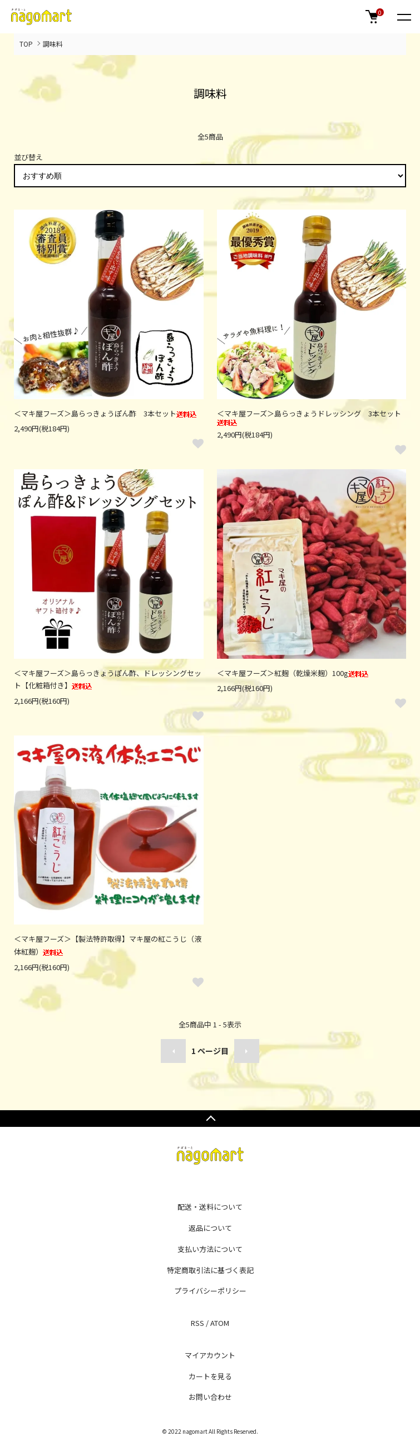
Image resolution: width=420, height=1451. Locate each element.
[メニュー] (403, 16)
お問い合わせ (210, 1397)
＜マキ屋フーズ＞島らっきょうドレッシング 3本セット (309, 417)
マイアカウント (210, 1355)
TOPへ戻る (210, 1118)
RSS (197, 1323)
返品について (210, 1228)
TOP (26, 43)
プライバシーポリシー (210, 1290)
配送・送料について (210, 1206)
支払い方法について (210, 1249)
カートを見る (210, 1376)
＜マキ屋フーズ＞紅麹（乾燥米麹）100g (292, 673)
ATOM (219, 1323)
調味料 (53, 43)
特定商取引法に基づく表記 (210, 1270)
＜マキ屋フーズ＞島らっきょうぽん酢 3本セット (105, 413)
